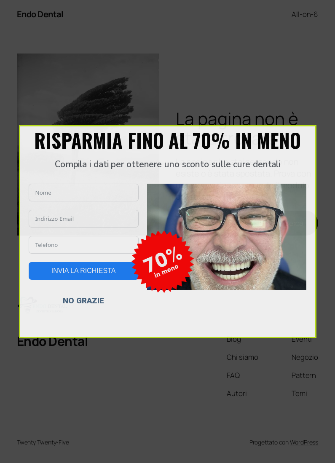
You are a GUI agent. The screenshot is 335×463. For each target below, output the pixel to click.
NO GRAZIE (83, 300)
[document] (167, 231)
